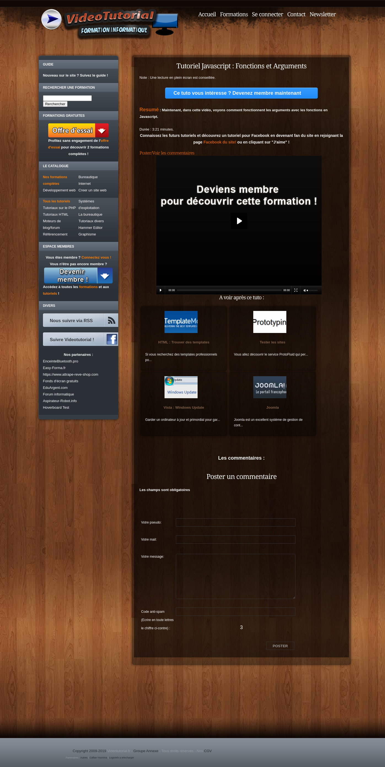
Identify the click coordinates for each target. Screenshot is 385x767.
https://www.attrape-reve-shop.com (70, 374)
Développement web (59, 190)
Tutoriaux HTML (56, 214)
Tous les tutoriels (56, 201)
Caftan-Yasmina (98, 757)
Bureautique (88, 177)
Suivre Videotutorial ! (72, 339)
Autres (84, 757)
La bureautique (91, 214)
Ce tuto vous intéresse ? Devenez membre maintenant (237, 93)
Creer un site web (93, 190)
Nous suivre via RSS (71, 320)
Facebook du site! (219, 142)
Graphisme (87, 234)
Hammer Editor (91, 228)
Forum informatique (58, 394)
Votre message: (152, 557)
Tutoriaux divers (91, 221)
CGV (208, 751)
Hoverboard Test (56, 407)
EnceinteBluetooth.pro (60, 361)
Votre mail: (149, 539)
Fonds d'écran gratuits (60, 381)
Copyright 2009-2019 (89, 751)
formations (88, 287)
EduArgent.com (55, 388)
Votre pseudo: (151, 522)
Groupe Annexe (145, 751)
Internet (85, 183)
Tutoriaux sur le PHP (59, 208)
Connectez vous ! (96, 257)
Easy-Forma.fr (54, 368)
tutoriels (50, 293)
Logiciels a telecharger (121, 757)
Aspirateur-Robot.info (60, 401)
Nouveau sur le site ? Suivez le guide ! (75, 75)
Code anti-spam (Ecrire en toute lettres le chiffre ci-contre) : (157, 613)
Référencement (55, 234)
